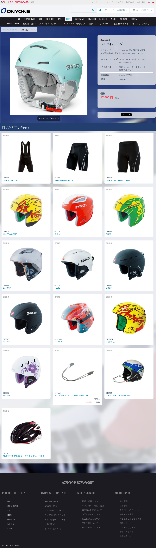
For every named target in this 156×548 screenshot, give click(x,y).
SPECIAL (134, 18)
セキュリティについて (92, 527)
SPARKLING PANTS (64, 180)
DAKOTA (7, 288)
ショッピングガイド (114, 2)
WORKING (123, 18)
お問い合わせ (126, 535)
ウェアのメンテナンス (74, 23)
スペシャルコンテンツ (50, 23)
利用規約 (124, 522)
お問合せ (130, 2)
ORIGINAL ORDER (12, 23)
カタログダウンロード (99, 23)
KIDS (10, 2)
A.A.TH (113, 18)
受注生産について (90, 522)
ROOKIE (7, 342)
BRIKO (68, 18)
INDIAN (58, 234)
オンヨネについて (140, 23)
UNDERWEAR (80, 18)
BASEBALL (103, 18)
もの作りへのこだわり (129, 509)
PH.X (108, 234)
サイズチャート (127, 531)
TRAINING (92, 18)
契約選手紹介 (29, 23)
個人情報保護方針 (128, 514)
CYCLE (60, 18)
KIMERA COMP (10, 234)
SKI (4, 2)
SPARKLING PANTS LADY (118, 180)
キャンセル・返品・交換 (93, 505)
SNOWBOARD (22, 2)
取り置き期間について (92, 509)
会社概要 (141, 2)
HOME (5, 29)
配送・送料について (91, 501)
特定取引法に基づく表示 (131, 518)
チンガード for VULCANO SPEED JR (71, 395)
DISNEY (58, 342)
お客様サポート (121, 23)
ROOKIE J (110, 342)
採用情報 (124, 505)
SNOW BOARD (29, 18)
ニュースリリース (94, 2)
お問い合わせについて (92, 514)
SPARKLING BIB (10, 180)
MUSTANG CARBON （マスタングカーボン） (24, 456)
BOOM (109, 288)
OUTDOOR (50, 18)
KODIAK (7, 396)
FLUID (57, 288)
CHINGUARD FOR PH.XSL (118, 395)
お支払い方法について (92, 518)
